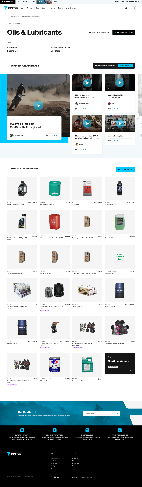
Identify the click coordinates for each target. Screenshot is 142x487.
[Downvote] (56, 135)
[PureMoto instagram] (52, 477)
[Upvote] (53, 135)
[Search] (126, 8)
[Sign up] (117, 413)
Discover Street (13, 16)
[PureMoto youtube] (58, 477)
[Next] (137, 115)
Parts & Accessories (25, 16)
